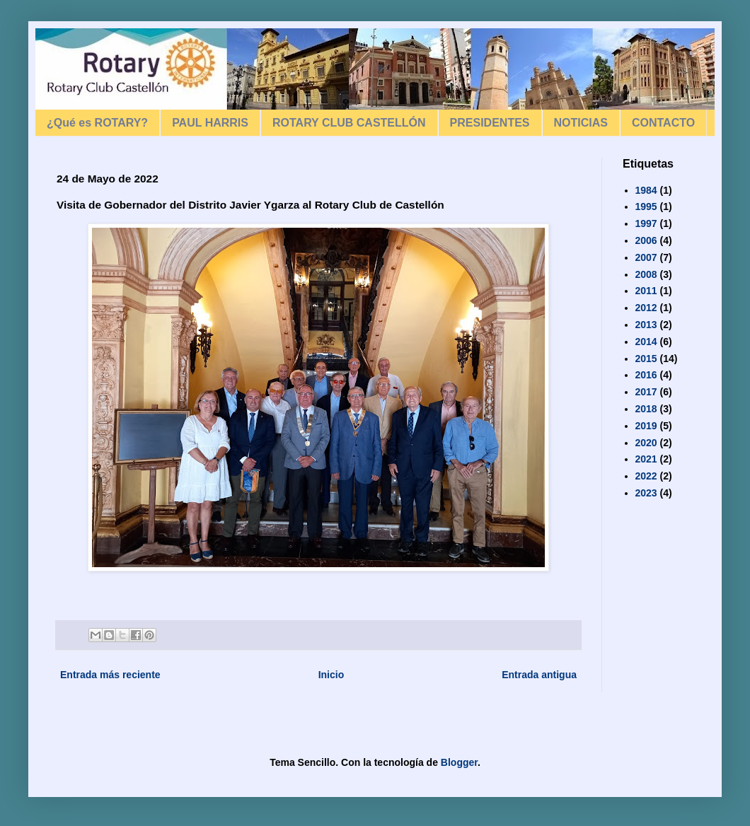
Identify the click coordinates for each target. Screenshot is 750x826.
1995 (646, 206)
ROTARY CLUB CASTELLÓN (349, 123)
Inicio (331, 674)
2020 (646, 442)
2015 (646, 358)
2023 (646, 493)
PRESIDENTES (490, 123)
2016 (646, 374)
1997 (646, 223)
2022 (646, 476)
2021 (646, 459)
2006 (646, 240)
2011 (646, 290)
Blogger (459, 762)
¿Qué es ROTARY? (97, 123)
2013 (646, 324)
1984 (646, 190)
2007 (646, 257)
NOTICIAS (581, 123)
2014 (646, 341)
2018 (646, 408)
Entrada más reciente (110, 674)
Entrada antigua (539, 674)
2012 (646, 307)
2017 (646, 391)
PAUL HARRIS (210, 123)
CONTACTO (663, 123)
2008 (646, 274)
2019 (646, 425)
